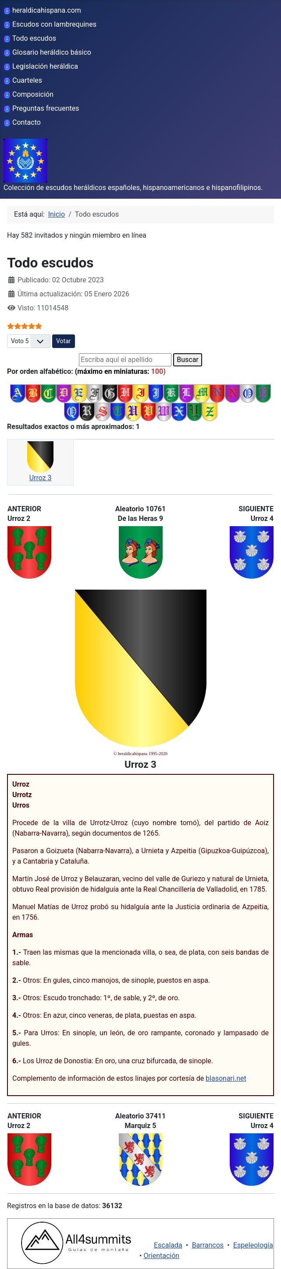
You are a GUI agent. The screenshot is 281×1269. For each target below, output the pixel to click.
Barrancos (208, 1245)
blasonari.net (226, 1078)
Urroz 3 (40, 478)
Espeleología (253, 1245)
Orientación (161, 1255)
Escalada (168, 1245)
